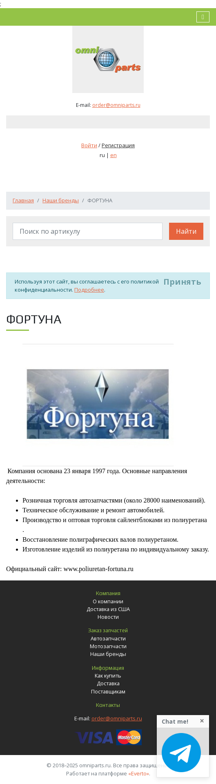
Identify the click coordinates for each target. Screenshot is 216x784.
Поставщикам (108, 691)
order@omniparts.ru (116, 105)
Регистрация (118, 145)
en (113, 155)
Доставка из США (108, 609)
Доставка (108, 683)
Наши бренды (60, 200)
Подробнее (89, 289)
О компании (108, 601)
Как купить (108, 675)
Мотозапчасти (108, 646)
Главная (23, 200)
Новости (108, 616)
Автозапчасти (108, 638)
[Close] (202, 721)
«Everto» (138, 773)
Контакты (108, 705)
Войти (89, 145)
